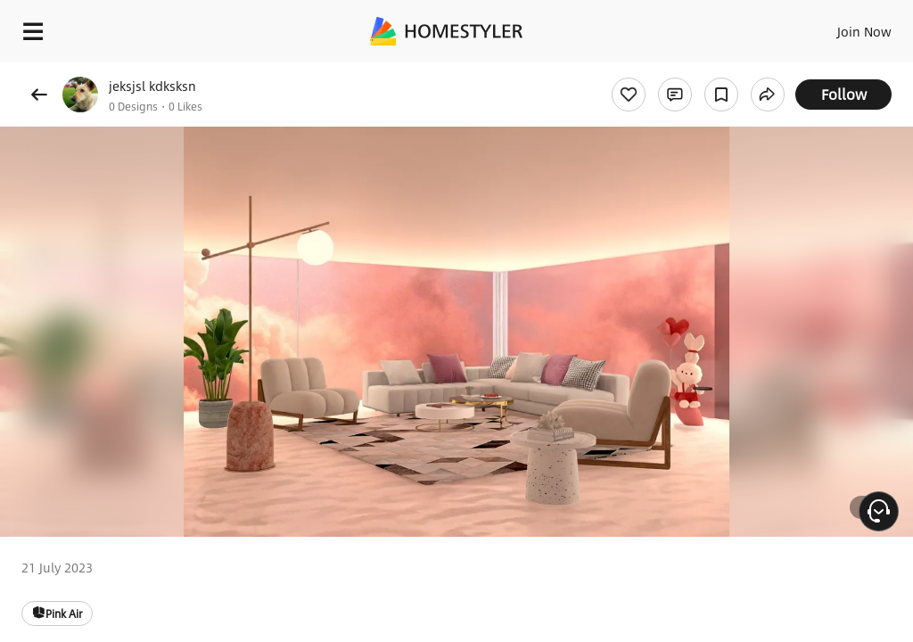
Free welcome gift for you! (685, 71)
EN (841, 27)
